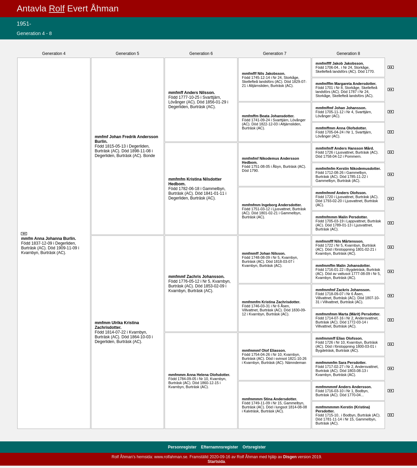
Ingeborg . (281, 205)
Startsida (216, 461)
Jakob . (348, 63)
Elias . (349, 338)
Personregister (183, 447)
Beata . (276, 116)
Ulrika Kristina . (117, 325)
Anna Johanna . (55, 238)
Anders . (199, 92)
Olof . (273, 350)
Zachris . (206, 276)
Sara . (352, 363)
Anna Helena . (208, 375)
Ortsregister (254, 447)
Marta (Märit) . (359, 314)
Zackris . (353, 290)
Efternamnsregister (220, 447)
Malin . (353, 217)
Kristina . (280, 302)
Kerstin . (358, 168)
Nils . (271, 73)
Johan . (350, 108)
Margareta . (355, 84)
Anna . (351, 128)
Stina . (280, 399)
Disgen (290, 457)
